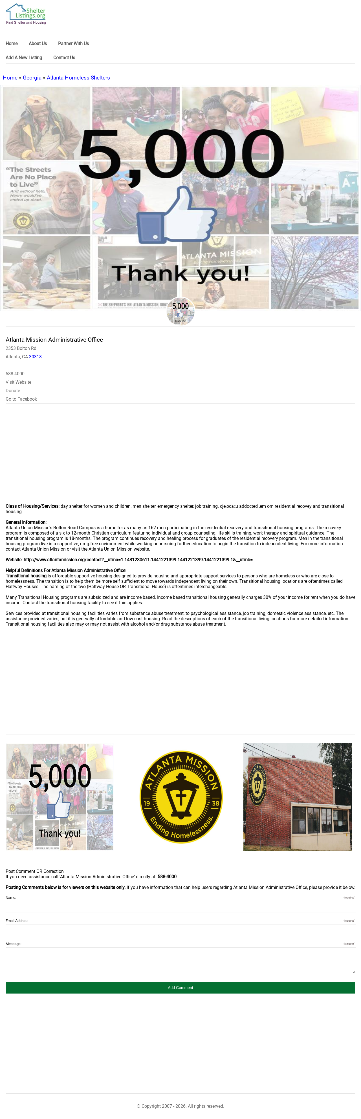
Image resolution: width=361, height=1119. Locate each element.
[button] (180, 988)
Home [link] (11, 43)
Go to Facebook (21, 399)
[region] (180, 457)
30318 (35, 356)
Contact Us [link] (64, 57)
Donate (13, 390)
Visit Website (18, 382)
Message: (180, 944)
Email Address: (180, 921)
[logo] (26, 14)
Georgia (32, 77)
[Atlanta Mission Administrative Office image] (60, 797)
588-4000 (15, 373)
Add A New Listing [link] (24, 57)
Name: (180, 897)
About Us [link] (38, 43)
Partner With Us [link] (73, 43)
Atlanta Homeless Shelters (78, 77)
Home (10, 77)
